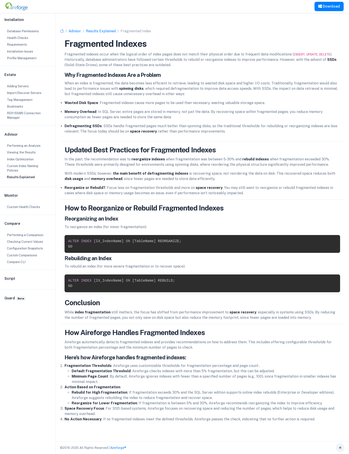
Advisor (75, 31)
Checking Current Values (25, 241)
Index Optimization (20, 159)
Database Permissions (23, 31)
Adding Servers (18, 86)
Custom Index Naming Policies (22, 168)
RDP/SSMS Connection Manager (24, 115)
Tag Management (19, 100)
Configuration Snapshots (25, 248)
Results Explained (101, 31)
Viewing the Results (21, 152)
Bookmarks (15, 106)
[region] (27, 227)
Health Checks (17, 38)
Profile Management (22, 58)
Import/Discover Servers (24, 93)
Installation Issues (20, 51)
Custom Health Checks (23, 207)
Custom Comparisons (22, 255)
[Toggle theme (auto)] (340, 447)
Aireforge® (118, 448)
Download (329, 6)
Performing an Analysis (24, 145)
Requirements (17, 44)
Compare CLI (16, 262)
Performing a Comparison (25, 235)
